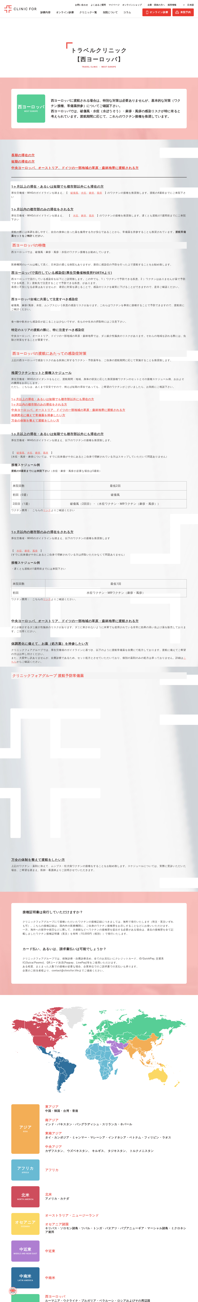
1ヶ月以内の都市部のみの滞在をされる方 (39, 404)
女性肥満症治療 (14, 1203)
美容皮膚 (10, 1242)
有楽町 (69, 1239)
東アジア (52, 931)
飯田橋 (69, 1194)
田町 (67, 1234)
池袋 (67, 1199)
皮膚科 (9, 1272)
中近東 (50, 1076)
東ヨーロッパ (55, 1135)
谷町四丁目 (90, 1217)
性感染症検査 (39, 1199)
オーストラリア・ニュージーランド (72, 1040)
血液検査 (36, 1188)
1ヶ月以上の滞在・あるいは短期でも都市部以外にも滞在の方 (52, 399)
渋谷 (67, 1217)
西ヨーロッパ (55, 1121)
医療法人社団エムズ (171, 1195)
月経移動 (13, 1226)
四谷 (67, 1245)
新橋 (67, 1222)
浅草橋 (69, 1188)
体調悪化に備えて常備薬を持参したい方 (38, 415)
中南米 (50, 1102)
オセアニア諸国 (57, 1049)
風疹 (99, 192)
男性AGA (10, 1188)
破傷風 (74, 192)
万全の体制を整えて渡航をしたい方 (35, 420)
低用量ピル (14, 1221)
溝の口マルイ (91, 1199)
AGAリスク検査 (40, 1205)
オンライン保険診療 (15, 1265)
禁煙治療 (10, 1257)
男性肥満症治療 (14, 1209)
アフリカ (52, 995)
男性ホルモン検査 (41, 1211)
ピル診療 (10, 1215)
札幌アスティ (91, 1188)
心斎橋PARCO (91, 1205)
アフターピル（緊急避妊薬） (17, 1234)
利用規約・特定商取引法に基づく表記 (171, 1212)
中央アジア (53, 971)
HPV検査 (36, 1194)
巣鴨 (67, 1228)
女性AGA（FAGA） (11, 1196)
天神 (86, 1211)
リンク (47, 510)
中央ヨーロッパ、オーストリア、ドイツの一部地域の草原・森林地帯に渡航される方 (68, 410)
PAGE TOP (192, 1268)
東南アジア (53, 958)
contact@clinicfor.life (65, 795)
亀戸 (67, 1211)
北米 (48, 1019)
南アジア (52, 945)
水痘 (83, 192)
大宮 (86, 1194)
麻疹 (91, 192)
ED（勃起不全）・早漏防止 (16, 1249)
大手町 (69, 1205)
